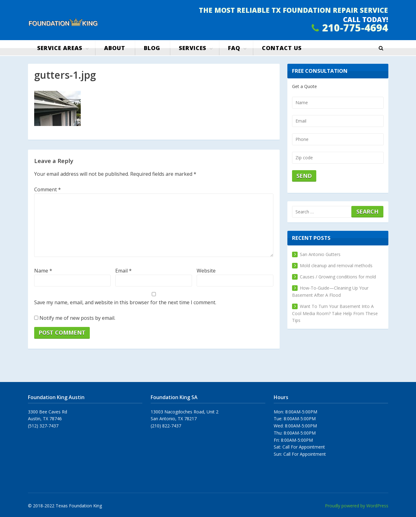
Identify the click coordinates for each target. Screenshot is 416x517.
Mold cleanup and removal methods (336, 265)
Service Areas (59, 48)
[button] (381, 48)
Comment (47, 189)
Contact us (282, 48)
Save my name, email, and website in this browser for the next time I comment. (125, 302)
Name (43, 270)
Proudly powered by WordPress (356, 506)
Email (123, 270)
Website (206, 270)
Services (192, 48)
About (114, 48)
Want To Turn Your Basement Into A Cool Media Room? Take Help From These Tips (335, 313)
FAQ (234, 48)
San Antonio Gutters (320, 254)
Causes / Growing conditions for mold (338, 277)
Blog (152, 48)
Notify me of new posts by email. (77, 317)
